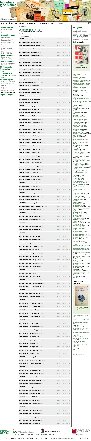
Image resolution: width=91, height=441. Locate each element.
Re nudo (75, 240)
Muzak (75, 202)
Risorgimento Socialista (80, 243)
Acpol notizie (77, 74)
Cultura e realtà (77, 114)
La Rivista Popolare (79, 166)
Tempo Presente (78, 261)
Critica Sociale (77, 112)
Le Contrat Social (78, 181)
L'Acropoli (76, 149)
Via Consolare (77, 270)
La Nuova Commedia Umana (81, 160)
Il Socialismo (77, 144)
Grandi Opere (5, 37)
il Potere (75, 141)
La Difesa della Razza (79, 153)
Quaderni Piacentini (79, 235)
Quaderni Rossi (77, 237)
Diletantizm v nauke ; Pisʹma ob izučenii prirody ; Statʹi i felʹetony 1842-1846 (81, 328)
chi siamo (9, 23)
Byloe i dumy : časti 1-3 (79, 350)
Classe (75, 105)
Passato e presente (79, 218)
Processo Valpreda (79, 227)
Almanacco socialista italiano (82, 93)
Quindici (75, 238)
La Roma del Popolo (79, 170)
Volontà (75, 278)
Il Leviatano (76, 135)
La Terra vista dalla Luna (80, 172)
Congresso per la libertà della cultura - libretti (8, 75)
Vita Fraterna (77, 275)
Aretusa (75, 95)
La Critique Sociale (78, 152)
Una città (75, 264)
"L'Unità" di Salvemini (7, 84)
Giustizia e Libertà (78, 130)
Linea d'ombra (77, 189)
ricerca (60, 23)
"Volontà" (4, 86)
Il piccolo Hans (77, 139)
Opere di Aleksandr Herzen (7, 49)
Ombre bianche (77, 212)
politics (75, 224)
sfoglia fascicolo (60, 38)
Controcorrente (77, 111)
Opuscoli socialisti (7, 61)
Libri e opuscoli (5, 33)
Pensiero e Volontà (78, 222)
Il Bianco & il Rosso (79, 133)
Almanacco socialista (79, 90)
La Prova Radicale (78, 164)
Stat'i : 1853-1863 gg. (79, 341)
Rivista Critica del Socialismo (82, 245)
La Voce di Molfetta (79, 179)
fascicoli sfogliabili (81, 67)
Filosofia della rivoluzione (81, 319)
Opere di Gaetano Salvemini (6, 45)
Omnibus (75, 215)
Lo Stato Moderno (78, 197)
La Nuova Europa (78, 163)
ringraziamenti (44, 23)
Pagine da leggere (6, 94)
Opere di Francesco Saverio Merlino (7, 40)
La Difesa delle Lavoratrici (81, 156)
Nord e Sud (76, 205)
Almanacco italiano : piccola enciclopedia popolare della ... (81, 85)
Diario (75, 115)
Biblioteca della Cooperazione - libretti (6, 69)
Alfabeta (75, 76)
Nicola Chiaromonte (7, 35)
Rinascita (75, 241)
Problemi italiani (78, 225)
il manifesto (76, 136)
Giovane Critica (77, 129)
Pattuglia (75, 219)
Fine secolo (76, 123)
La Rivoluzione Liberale (80, 167)
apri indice (67, 38)
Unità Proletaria (78, 266)
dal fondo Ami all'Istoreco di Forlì (6, 58)
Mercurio (75, 200)
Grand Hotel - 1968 (78, 132)
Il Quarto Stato (77, 142)
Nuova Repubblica (78, 206)
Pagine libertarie (78, 216)
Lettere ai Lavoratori (79, 186)
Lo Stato (75, 196)
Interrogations (77, 148)
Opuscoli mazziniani (7, 56)
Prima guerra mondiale (8, 81)
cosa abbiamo (19, 23)
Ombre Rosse (77, 214)
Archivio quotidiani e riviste (7, 30)
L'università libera (78, 177)
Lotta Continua (77, 199)
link (52, 23)
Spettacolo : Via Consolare (81, 252)
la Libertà (76, 159)
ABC (74, 73)
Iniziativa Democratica (80, 145)
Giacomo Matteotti (7, 27)
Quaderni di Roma (78, 234)
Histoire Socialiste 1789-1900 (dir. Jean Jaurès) (8, 52)
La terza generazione (7, 90)
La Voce (75, 178)
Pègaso (75, 221)
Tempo (75, 260)
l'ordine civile (77, 195)
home (2, 23)
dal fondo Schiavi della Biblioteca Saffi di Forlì (8, 64)
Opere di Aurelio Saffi (7, 43)
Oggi (74, 211)
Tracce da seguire (6, 80)
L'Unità (75, 175)
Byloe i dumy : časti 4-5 (80, 347)
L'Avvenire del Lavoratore (81, 191)
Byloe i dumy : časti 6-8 (80, 344)
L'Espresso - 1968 (78, 193)
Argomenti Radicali (79, 97)
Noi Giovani (76, 203)
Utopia (75, 269)
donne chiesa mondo (79, 116)
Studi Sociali (77, 259)
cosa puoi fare (31, 23)
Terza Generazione (78, 263)
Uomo (75, 267)
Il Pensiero (76, 138)
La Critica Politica (78, 151)
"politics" (4, 88)
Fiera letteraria (77, 122)
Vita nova (76, 276)
